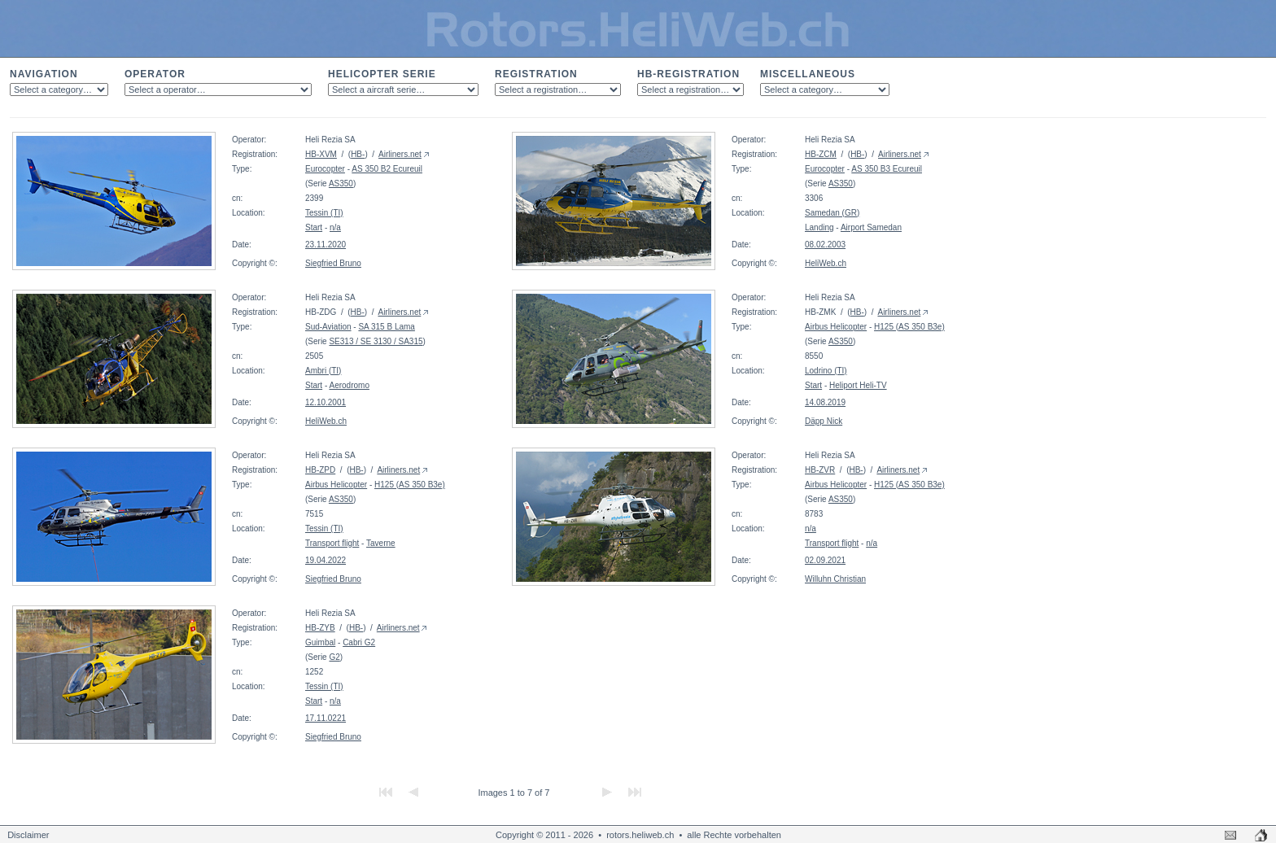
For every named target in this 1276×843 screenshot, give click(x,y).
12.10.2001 (325, 402)
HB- (358, 154)
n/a (335, 227)
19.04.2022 (325, 560)
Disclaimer (28, 835)
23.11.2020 (325, 244)
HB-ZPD (320, 469)
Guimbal (320, 642)
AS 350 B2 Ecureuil (387, 168)
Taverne (380, 543)
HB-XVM (321, 154)
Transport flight (332, 543)
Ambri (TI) (323, 370)
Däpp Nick (823, 421)
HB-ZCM (821, 154)
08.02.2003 (825, 244)
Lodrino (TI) (826, 370)
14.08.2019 (825, 402)
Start (313, 227)
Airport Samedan (871, 227)
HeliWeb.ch (825, 263)
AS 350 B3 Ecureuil (886, 168)
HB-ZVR (820, 469)
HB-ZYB (320, 627)
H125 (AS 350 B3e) (909, 326)
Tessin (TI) (324, 212)
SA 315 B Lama (386, 326)
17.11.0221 (325, 718)
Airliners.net (400, 154)
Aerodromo (349, 385)
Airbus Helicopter (836, 326)
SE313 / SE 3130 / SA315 (375, 341)
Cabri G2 (359, 642)
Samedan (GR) (832, 212)
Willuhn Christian (835, 578)
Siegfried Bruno (333, 263)
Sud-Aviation (328, 326)
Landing (819, 227)
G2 (334, 657)
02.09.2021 (825, 560)
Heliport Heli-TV (858, 385)
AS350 (341, 183)
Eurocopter (325, 168)
